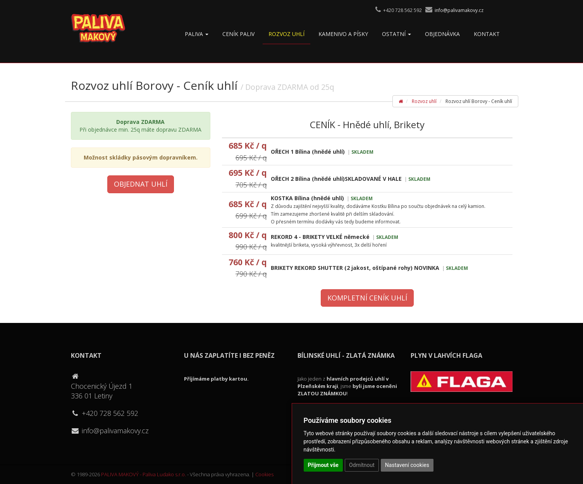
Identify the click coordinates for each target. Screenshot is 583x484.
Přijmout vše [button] (323, 465)
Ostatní (396, 34)
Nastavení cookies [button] (407, 465)
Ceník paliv (238, 34)
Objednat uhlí (140, 184)
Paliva (196, 34)
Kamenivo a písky (343, 34)
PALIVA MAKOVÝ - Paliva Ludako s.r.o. (143, 474)
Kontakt (487, 34)
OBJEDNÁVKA (442, 34)
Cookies (264, 474)
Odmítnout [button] (362, 465)
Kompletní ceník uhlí (367, 297)
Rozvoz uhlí (286, 34)
